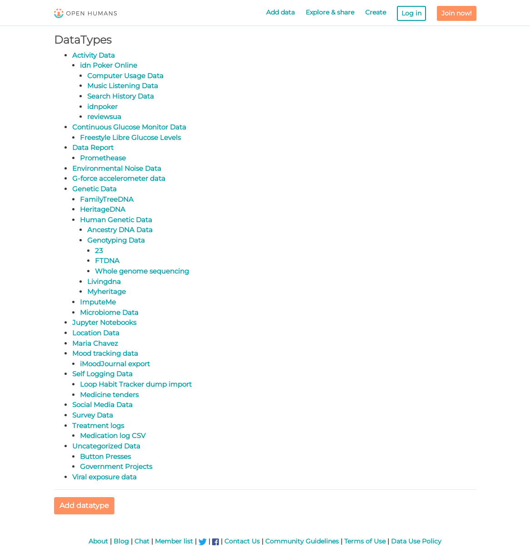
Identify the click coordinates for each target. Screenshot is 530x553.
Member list (174, 541)
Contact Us (242, 541)
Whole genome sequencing (142, 271)
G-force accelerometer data (118, 178)
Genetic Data (94, 188)
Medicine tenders (109, 394)
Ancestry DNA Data (120, 229)
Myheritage (106, 291)
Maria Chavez (95, 343)
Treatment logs (98, 425)
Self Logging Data (102, 373)
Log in (411, 13)
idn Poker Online (108, 65)
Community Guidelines (302, 541)
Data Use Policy (416, 541)
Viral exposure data (104, 477)
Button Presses (105, 456)
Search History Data (120, 96)
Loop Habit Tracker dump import (136, 384)
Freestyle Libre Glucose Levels (130, 137)
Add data (280, 12)
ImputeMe (98, 302)
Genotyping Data (116, 240)
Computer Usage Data (125, 75)
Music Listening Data (122, 85)
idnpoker (102, 106)
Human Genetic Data (116, 219)
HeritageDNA (102, 209)
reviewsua (104, 116)
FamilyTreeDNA (107, 199)
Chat (141, 541)
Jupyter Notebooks (104, 322)
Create (375, 12)
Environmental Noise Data (116, 168)
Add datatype (84, 505)
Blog (121, 541)
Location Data (95, 333)
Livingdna (104, 281)
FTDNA (107, 260)
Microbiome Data (109, 312)
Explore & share (330, 12)
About (98, 541)
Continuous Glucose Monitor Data (129, 127)
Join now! (456, 13)
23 (99, 250)
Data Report (93, 147)
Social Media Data (102, 404)
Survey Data (92, 415)
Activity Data (93, 55)
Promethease (103, 158)
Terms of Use (365, 541)
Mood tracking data (105, 353)
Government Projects (116, 466)
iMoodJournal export (115, 363)
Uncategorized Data (106, 446)
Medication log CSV (112, 435)
